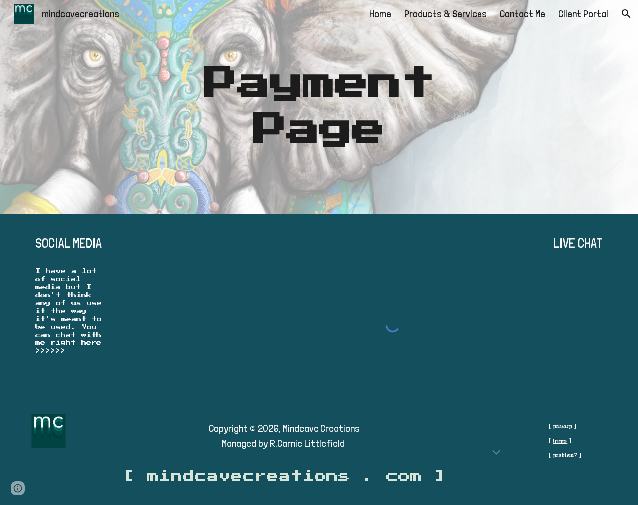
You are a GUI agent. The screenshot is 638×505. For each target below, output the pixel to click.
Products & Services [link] (445, 14)
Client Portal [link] (583, 14)
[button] (626, 14)
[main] (319, 107)
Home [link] (380, 14)
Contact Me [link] (522, 14)
